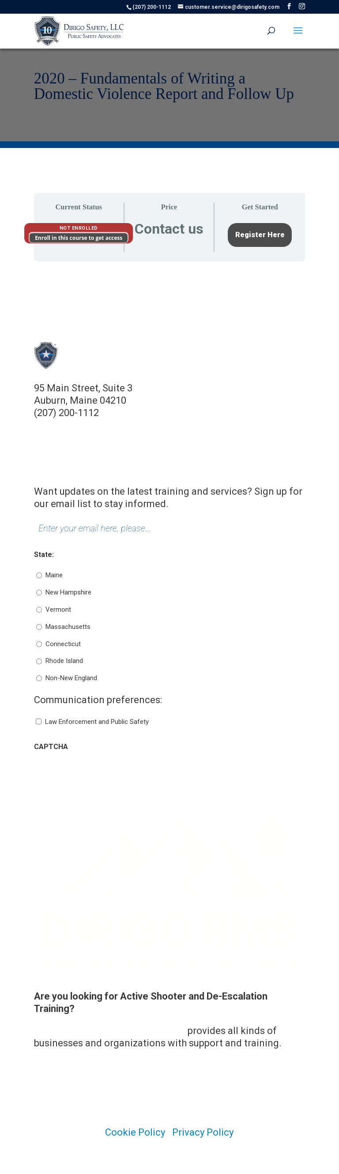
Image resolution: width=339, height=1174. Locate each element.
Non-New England (71, 678)
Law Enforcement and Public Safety (97, 722)
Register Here (260, 235)
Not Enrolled (79, 228)
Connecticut (63, 644)
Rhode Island (64, 661)
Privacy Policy (203, 1132)
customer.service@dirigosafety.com (114, 425)
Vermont (58, 610)
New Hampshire (68, 592)
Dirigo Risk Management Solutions (109, 1030)
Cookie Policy (135, 1132)
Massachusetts (67, 627)
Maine (54, 575)
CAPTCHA (51, 746)
